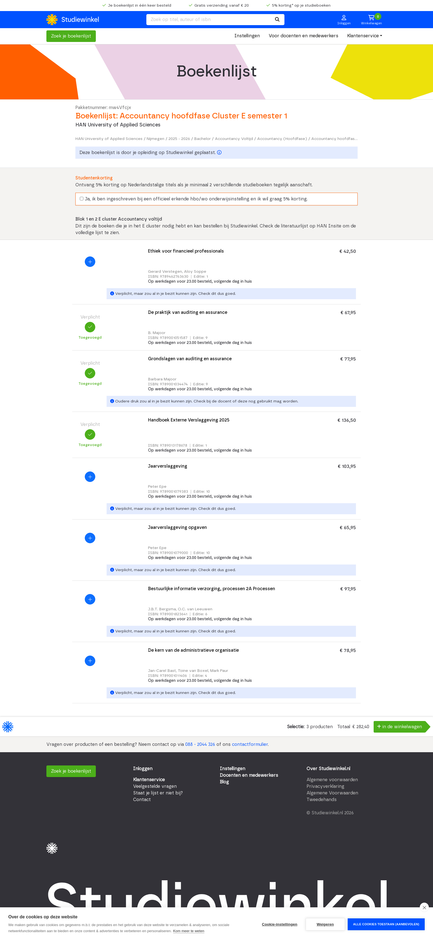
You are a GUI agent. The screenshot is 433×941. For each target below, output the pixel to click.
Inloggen (142, 769)
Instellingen (247, 36)
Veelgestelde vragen (155, 786)
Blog (224, 782)
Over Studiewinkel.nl (328, 769)
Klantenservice (363, 36)
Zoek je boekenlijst (71, 36)
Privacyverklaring (325, 786)
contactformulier (250, 744)
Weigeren (325, 924)
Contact (142, 799)
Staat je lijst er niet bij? (158, 793)
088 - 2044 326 (200, 744)
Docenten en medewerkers (249, 775)
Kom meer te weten (188, 931)
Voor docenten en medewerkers (303, 36)
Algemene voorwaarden (332, 780)
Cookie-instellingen (279, 924)
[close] (424, 907)
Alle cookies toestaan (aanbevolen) (386, 924)
